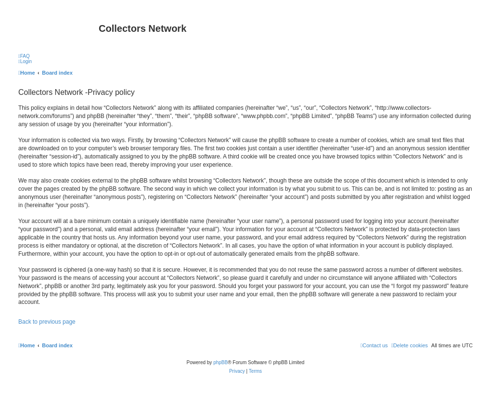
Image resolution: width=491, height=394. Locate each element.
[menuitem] (24, 56)
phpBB (220, 362)
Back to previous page (47, 321)
